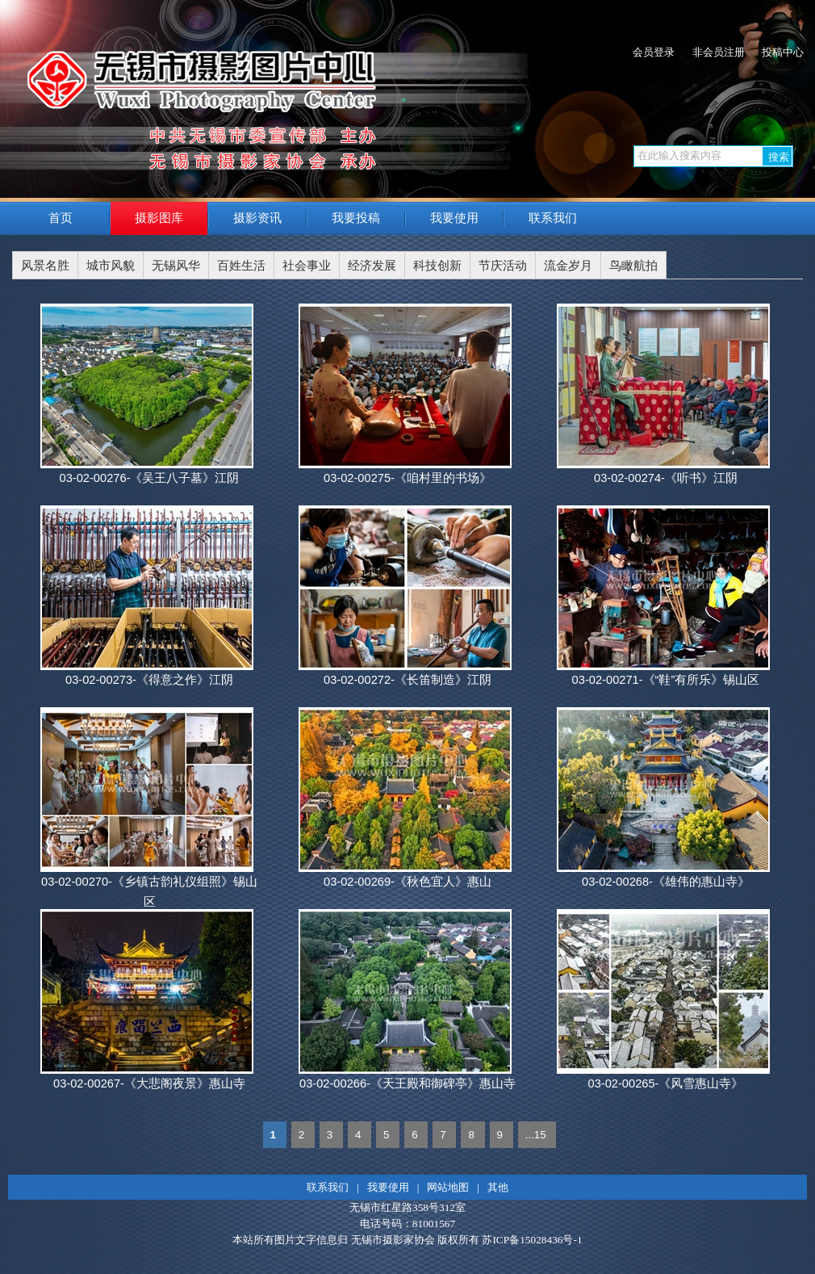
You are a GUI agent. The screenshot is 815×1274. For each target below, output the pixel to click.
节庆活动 (503, 265)
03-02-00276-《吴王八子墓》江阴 (149, 477)
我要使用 (454, 218)
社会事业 (306, 265)
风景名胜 (45, 265)
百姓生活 (241, 265)
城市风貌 (110, 265)
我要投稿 (356, 218)
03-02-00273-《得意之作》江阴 (149, 679)
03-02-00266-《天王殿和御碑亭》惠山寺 (407, 1083)
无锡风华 (176, 265)
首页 (60, 218)
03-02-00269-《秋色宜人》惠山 (407, 881)
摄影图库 (159, 218)
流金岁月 (568, 265)
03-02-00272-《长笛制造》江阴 (407, 679)
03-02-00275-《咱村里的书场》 (407, 477)
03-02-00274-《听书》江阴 (666, 477)
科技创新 (437, 265)
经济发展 (372, 265)
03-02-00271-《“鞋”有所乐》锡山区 (666, 679)
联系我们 (553, 218)
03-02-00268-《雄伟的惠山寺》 (666, 881)
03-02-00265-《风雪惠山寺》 (665, 1083)
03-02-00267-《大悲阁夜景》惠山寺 (149, 1083)
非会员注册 (718, 52)
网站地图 (448, 1187)
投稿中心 (783, 52)
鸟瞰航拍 (633, 265)
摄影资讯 (257, 218)
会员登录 (654, 52)
